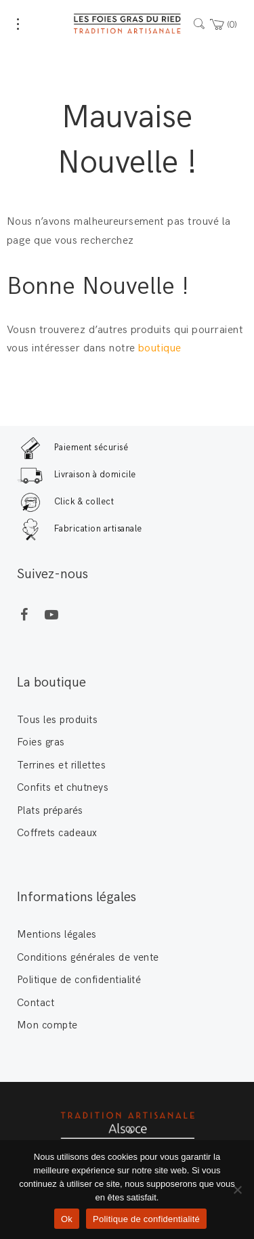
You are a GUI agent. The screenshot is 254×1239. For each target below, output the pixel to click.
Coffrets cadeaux (57, 833)
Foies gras (41, 742)
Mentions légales (57, 934)
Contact (35, 1003)
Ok (66, 1219)
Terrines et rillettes (61, 765)
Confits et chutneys (62, 787)
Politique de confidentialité (79, 980)
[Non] (237, 1189)
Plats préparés (50, 810)
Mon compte (47, 1025)
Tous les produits (57, 720)
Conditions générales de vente (88, 957)
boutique (161, 348)
